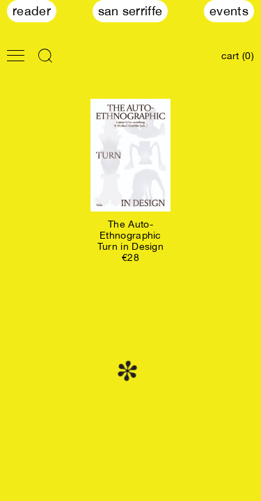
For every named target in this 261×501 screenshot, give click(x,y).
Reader (32, 10)
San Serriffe (130, 10)
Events (228, 10)
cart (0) (237, 55)
